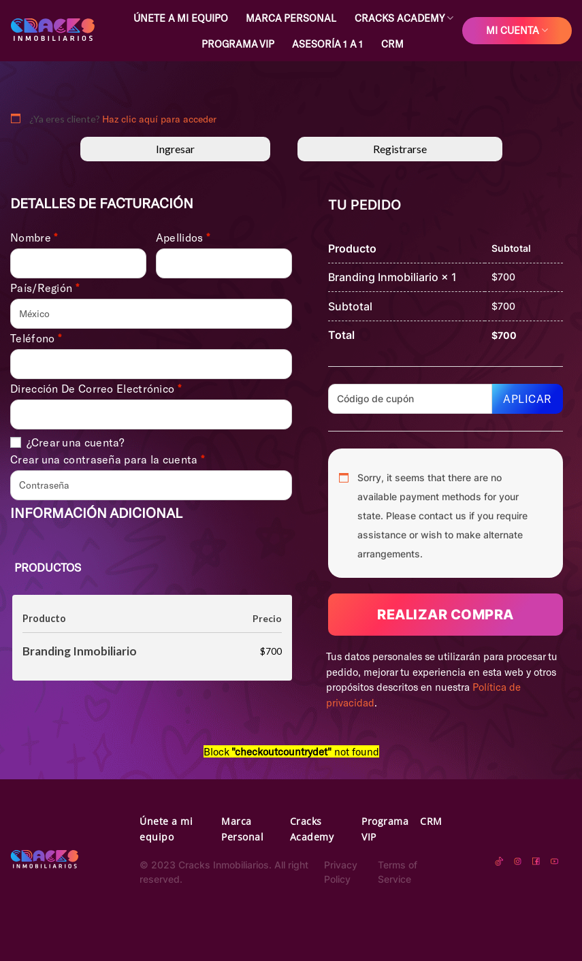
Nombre (33, 237)
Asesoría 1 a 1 (327, 44)
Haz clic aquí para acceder (159, 119)
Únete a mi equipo (180, 18)
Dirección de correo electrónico (95, 388)
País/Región (44, 287)
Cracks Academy (404, 18)
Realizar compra (445, 614)
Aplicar (527, 398)
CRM (392, 44)
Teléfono (35, 338)
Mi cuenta (517, 30)
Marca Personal (291, 18)
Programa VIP (237, 44)
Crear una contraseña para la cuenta (107, 459)
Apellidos (183, 237)
